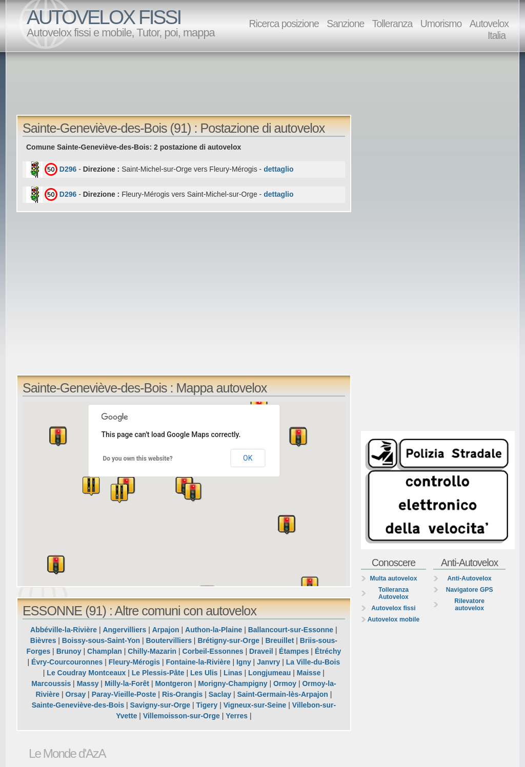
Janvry (268, 662)
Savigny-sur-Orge (160, 705)
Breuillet (279, 640)
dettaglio (278, 169)
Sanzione (345, 23)
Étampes (294, 651)
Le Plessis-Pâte (158, 673)
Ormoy (284, 683)
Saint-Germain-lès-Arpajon (282, 694)
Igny (243, 662)
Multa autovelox (393, 578)
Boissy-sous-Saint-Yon (101, 640)
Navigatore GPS (469, 589)
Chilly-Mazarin (152, 651)
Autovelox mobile (393, 619)
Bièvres (43, 640)
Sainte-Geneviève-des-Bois (78, 705)
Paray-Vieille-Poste (124, 694)
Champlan (104, 651)
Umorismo (441, 23)
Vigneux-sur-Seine (255, 705)
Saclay (220, 694)
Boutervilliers (168, 640)
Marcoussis (51, 683)
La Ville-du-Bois (313, 662)
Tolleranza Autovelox (393, 593)
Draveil (261, 651)
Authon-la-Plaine (213, 630)
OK (247, 458)
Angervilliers (124, 630)
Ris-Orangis (182, 694)
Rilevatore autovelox (469, 604)
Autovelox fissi (393, 608)
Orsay (76, 694)
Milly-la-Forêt (127, 683)
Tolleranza (392, 23)
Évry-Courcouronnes (67, 662)
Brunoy (69, 651)
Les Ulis (204, 673)
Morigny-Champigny (232, 683)
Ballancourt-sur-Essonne (290, 630)
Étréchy (328, 651)
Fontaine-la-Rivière (198, 662)
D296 (67, 169)
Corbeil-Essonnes (213, 651)
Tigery (207, 705)
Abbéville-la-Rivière (63, 630)
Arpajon (165, 630)
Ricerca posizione (283, 23)
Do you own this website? (138, 458)
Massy (88, 683)
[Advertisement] (265, 82)
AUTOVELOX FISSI (103, 17)
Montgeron (173, 683)
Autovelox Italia (489, 29)
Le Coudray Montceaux (86, 673)
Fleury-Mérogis (134, 662)
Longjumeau (269, 673)
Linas (233, 673)
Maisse (309, 673)
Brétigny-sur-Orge (228, 640)
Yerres (237, 716)
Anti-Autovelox (469, 578)
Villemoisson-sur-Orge (181, 716)
